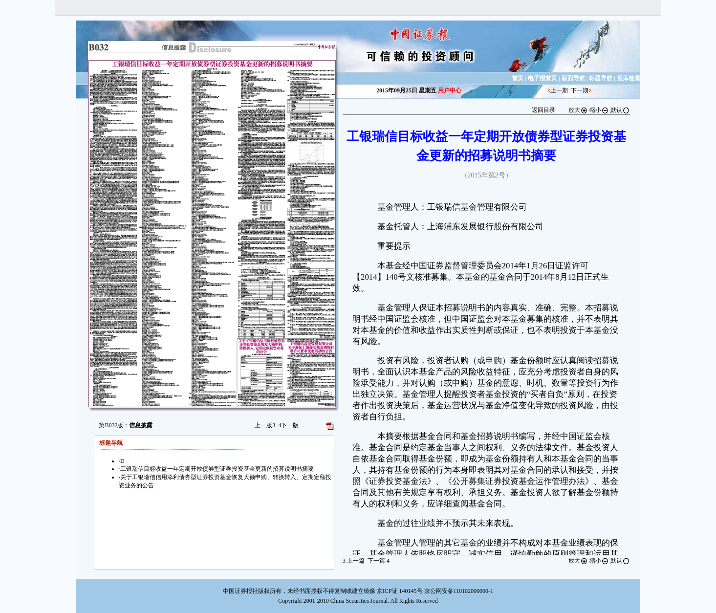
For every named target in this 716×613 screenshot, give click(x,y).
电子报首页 (542, 78)
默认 (620, 110)
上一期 (559, 90)
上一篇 (354, 560)
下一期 (579, 90)
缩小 (599, 110)
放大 (578, 110)
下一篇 (379, 560)
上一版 (265, 425)
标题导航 (600, 78)
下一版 (288, 425)
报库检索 (628, 78)
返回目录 (543, 110)
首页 (517, 78)
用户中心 (449, 90)
